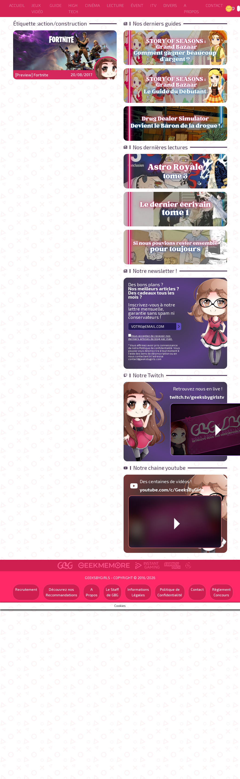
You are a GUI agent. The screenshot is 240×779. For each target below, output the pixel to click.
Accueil (17, 5)
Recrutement (26, 589)
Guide (55, 5)
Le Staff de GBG (112, 592)
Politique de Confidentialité (169, 592)
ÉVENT (137, 5)
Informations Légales (138, 592)
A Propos (191, 8)
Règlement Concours (221, 592)
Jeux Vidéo (37, 8)
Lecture (115, 5)
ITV (153, 5)
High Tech (73, 8)
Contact (214, 5)
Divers (170, 5)
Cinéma (92, 5)
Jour (229, 8)
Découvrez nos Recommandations (61, 592)
